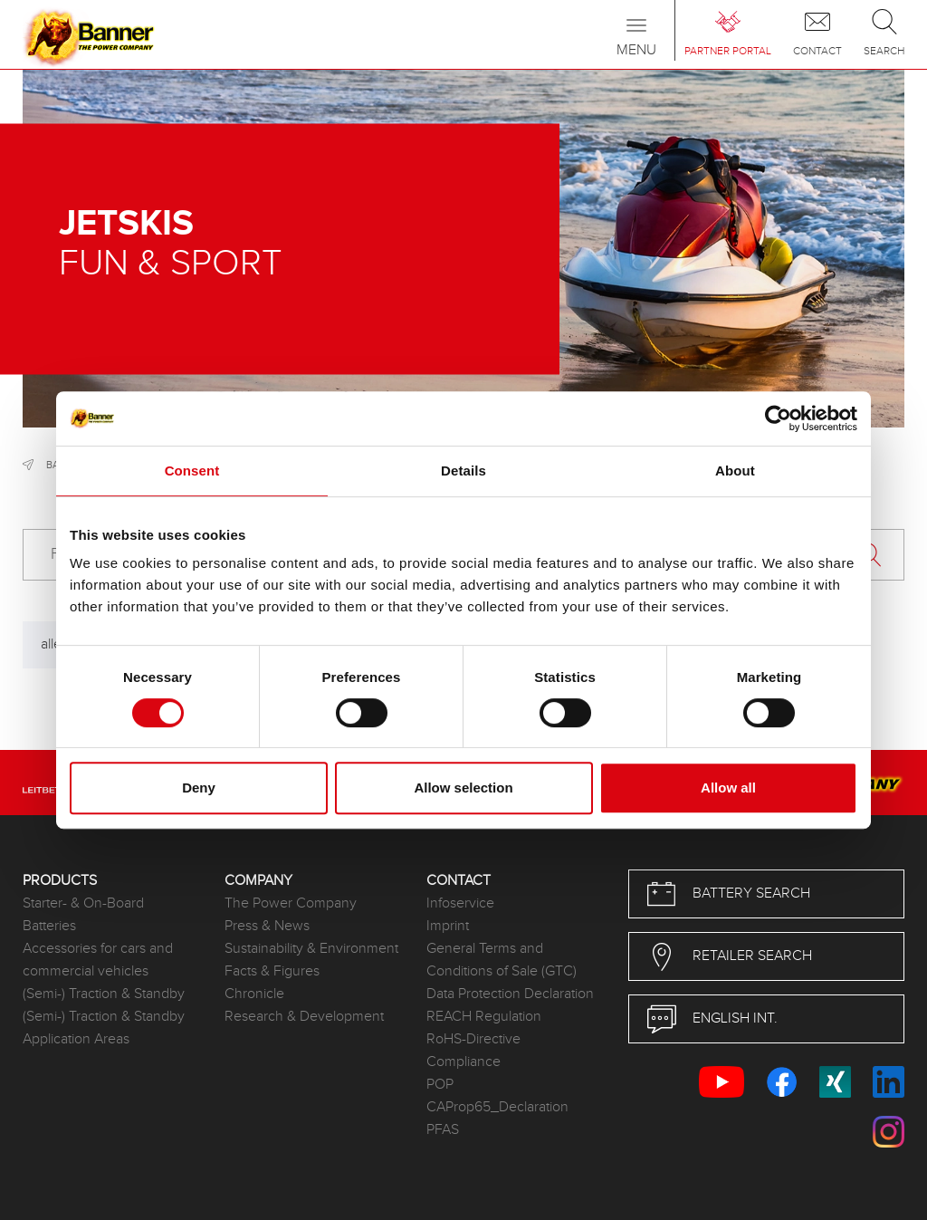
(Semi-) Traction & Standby (104, 994)
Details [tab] (463, 470)
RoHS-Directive (473, 1039)
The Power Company (291, 903)
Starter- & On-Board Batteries (83, 915)
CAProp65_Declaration (497, 1107)
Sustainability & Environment (311, 948)
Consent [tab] (192, 470)
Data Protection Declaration (510, 994)
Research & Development (304, 1016)
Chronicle (254, 994)
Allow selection (463, 787)
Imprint (447, 926)
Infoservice (460, 903)
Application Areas (76, 1039)
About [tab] (735, 470)
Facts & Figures (272, 971)
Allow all (728, 787)
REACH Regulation (483, 1016)
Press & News (267, 926)
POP (440, 1084)
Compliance (463, 1062)
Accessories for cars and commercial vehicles (98, 960)
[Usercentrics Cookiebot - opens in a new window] (778, 418)
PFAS (442, 1129)
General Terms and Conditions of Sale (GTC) (501, 960)
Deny (198, 787)
